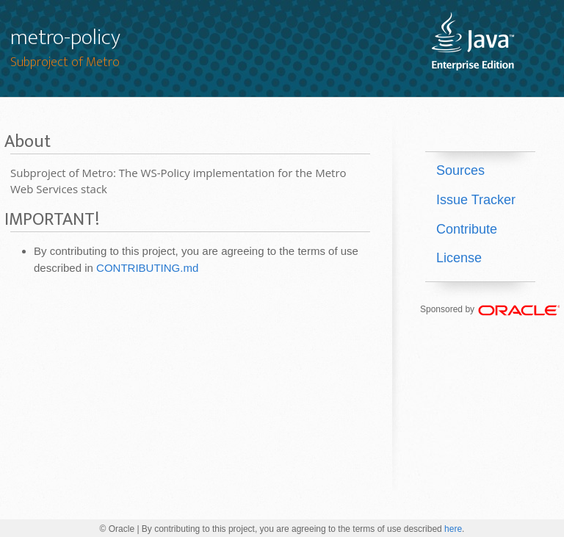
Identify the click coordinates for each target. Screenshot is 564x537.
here (453, 529)
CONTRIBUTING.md (147, 268)
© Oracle (117, 529)
